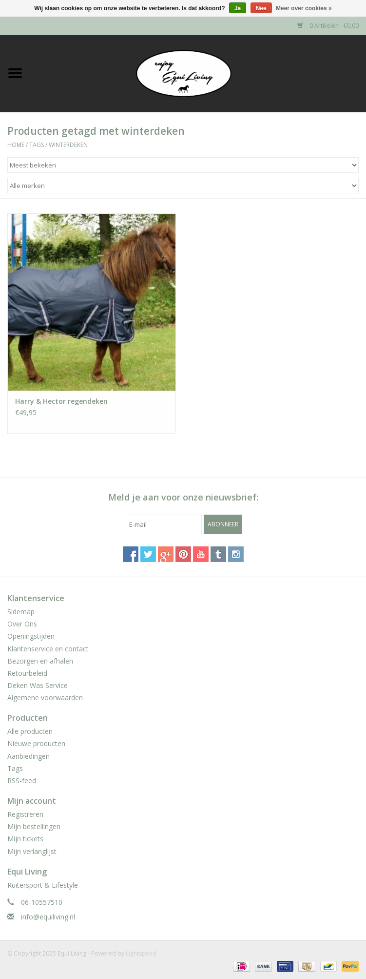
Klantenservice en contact (48, 648)
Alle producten (30, 731)
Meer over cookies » (304, 8)
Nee (261, 8)
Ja (237, 8)
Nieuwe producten (36, 743)
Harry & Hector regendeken (61, 401)
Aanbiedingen (28, 756)
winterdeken (68, 145)
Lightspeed (141, 953)
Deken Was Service (37, 685)
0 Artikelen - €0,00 (328, 25)
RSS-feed (21, 780)
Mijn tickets (25, 838)
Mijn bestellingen (33, 826)
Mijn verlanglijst (32, 851)
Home (15, 145)
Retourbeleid (27, 673)
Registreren (25, 814)
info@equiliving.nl (48, 916)
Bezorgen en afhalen (40, 661)
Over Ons (22, 623)
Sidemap (21, 611)
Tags (36, 145)
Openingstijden (31, 636)
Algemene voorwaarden (45, 697)
